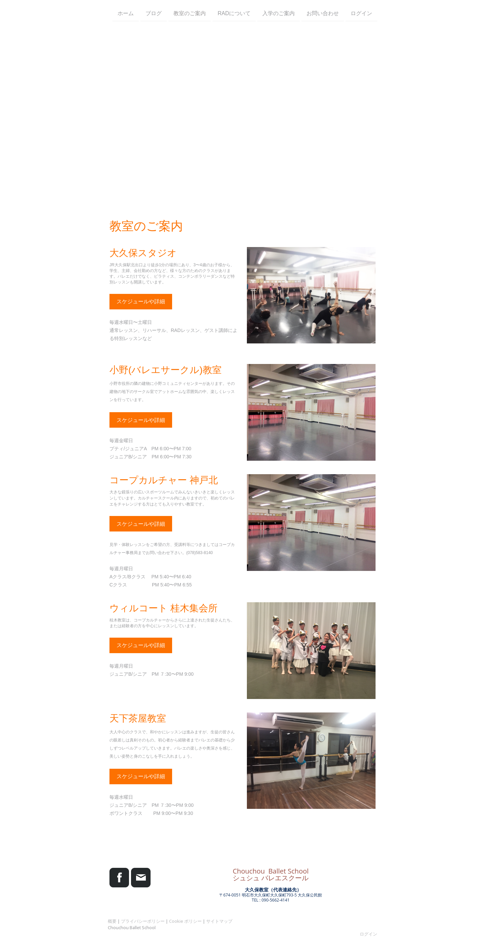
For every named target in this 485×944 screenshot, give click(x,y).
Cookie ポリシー (185, 921)
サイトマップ (219, 921)
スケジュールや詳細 (141, 301)
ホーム (126, 13)
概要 (112, 921)
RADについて (234, 13)
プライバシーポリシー (143, 921)
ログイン (361, 13)
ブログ (154, 13)
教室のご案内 (189, 13)
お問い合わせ (322, 13)
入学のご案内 (278, 13)
